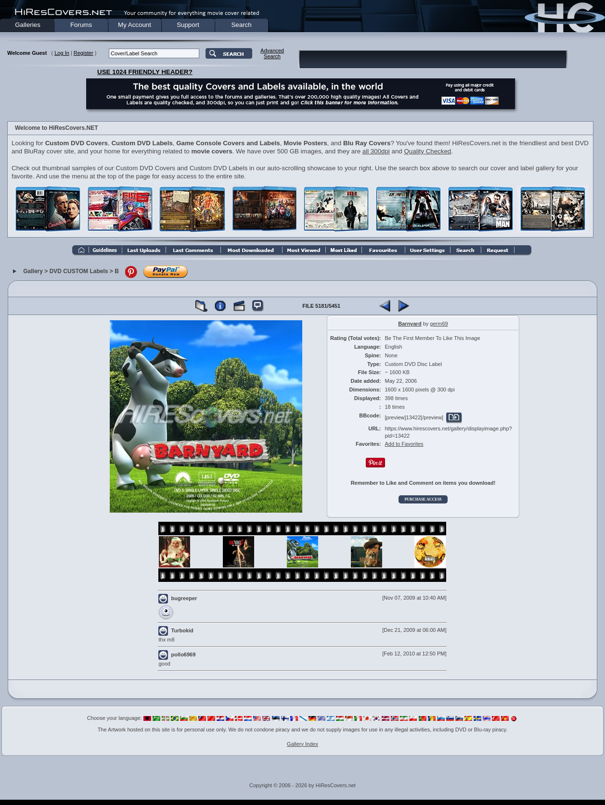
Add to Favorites (404, 444)
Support (188, 24)
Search (241, 24)
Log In (61, 53)
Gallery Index (302, 744)
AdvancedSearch (272, 53)
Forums (81, 24)
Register (83, 53)
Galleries (27, 24)
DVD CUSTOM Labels (79, 271)
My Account (134, 24)
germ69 (439, 324)
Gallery (33, 271)
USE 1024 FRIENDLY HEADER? (145, 71)
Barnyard (409, 324)
